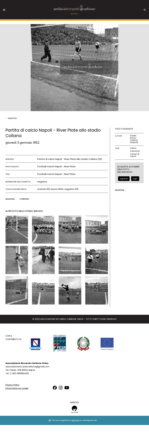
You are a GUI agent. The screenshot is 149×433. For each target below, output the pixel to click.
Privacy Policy (12, 384)
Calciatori (135, 151)
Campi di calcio (134, 155)
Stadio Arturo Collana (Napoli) (134, 139)
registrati (124, 178)
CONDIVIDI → (25, 199)
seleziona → (11, 199)
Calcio (133, 148)
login (135, 178)
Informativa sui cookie (16, 388)
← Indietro (11, 118)
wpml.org (75, 420)
